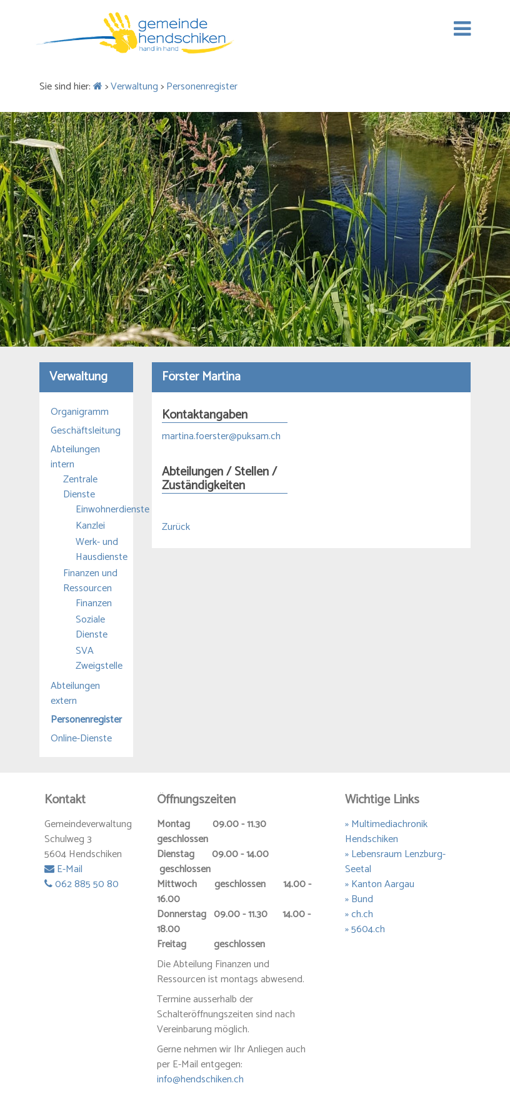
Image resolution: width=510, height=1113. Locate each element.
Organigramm (80, 412)
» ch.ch (359, 914)
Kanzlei (90, 526)
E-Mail (63, 869)
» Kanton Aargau (379, 884)
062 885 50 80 (81, 884)
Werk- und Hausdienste (99, 550)
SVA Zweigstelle (99, 659)
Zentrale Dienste (80, 487)
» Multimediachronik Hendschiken (386, 832)
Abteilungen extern (75, 694)
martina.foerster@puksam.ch (221, 436)
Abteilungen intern (75, 457)
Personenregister (202, 86)
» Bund (359, 899)
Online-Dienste (81, 738)
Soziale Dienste (92, 627)
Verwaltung (134, 86)
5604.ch (368, 929)
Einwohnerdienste (99, 509)
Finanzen (94, 603)
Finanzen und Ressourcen (90, 581)
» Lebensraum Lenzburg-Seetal (395, 862)
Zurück (176, 527)
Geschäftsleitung (86, 431)
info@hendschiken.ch (200, 1079)
